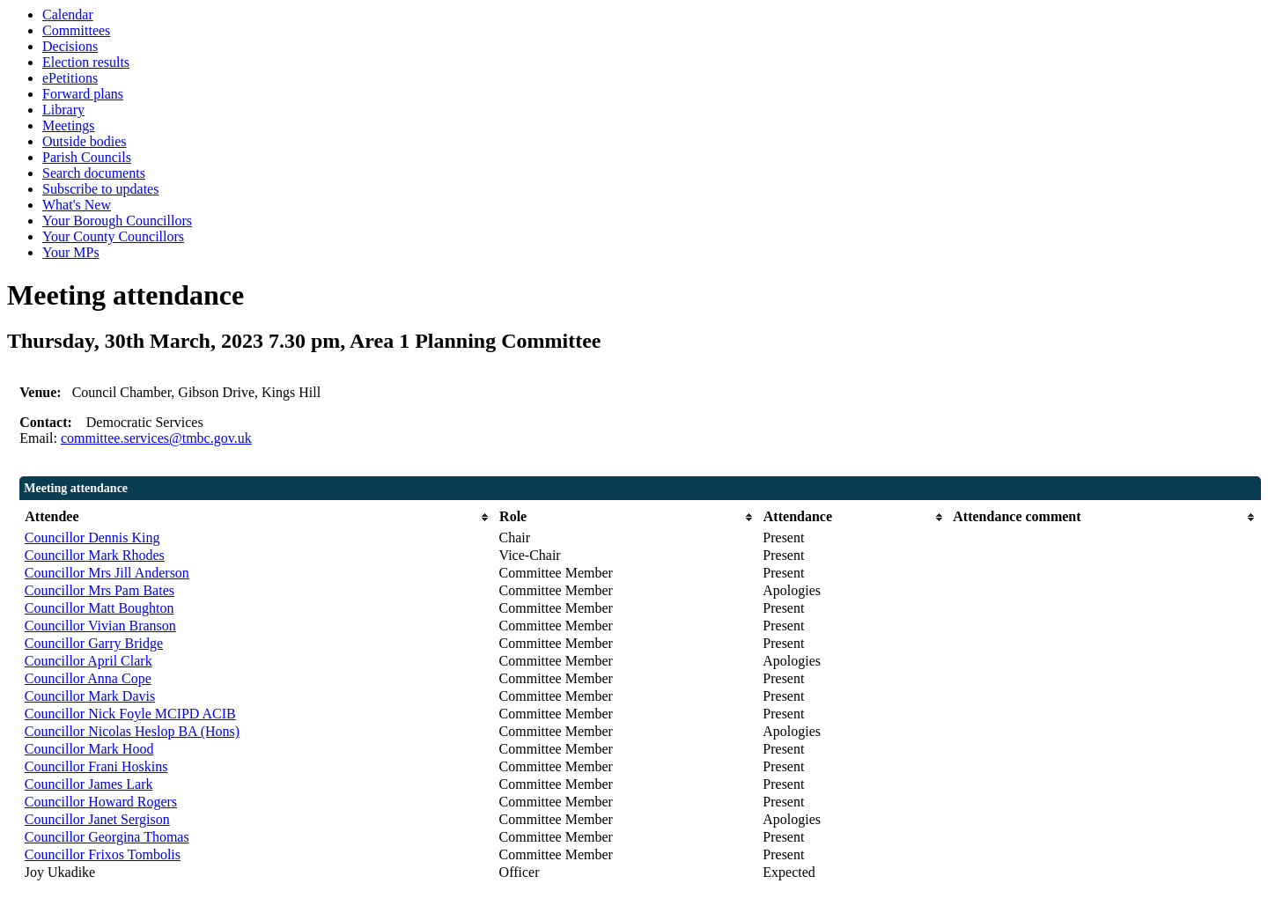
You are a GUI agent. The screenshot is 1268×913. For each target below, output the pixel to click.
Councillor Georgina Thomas (107, 836)
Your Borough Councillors (117, 220)
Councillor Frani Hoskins (96, 766)
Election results (85, 62)
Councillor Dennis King (92, 537)
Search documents (93, 173)
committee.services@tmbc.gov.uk (156, 438)
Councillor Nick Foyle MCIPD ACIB (130, 713)
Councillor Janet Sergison (97, 819)
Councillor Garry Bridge (94, 643)
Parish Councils (86, 157)
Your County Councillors (113, 236)
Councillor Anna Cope (88, 678)
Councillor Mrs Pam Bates (99, 590)
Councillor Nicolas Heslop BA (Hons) (132, 731)
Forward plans (82, 93)
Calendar (67, 14)
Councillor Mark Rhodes (95, 555)
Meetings (68, 125)
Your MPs (71, 252)
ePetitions (70, 77)
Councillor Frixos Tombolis (103, 854)
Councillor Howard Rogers (101, 801)
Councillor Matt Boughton (99, 607)
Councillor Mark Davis (90, 695)
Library (63, 109)
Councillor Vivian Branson (100, 625)
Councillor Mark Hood (89, 748)
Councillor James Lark (89, 784)
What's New (76, 204)
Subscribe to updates (100, 188)
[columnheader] (257, 517)
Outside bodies (84, 141)
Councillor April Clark (88, 660)
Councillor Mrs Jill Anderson (107, 572)
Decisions (70, 46)
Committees (76, 30)
